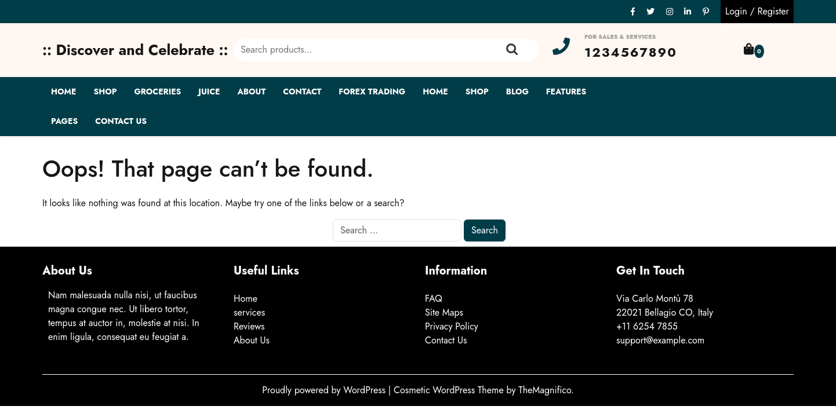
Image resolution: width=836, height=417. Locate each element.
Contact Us (121, 121)
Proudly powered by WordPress (325, 390)
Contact (302, 91)
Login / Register (757, 11)
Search (512, 50)
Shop (105, 91)
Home (63, 91)
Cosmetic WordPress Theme (450, 390)
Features (566, 91)
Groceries (157, 91)
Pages (64, 121)
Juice (209, 91)
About (252, 91)
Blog (517, 91)
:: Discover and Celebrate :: (135, 49)
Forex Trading (372, 91)
